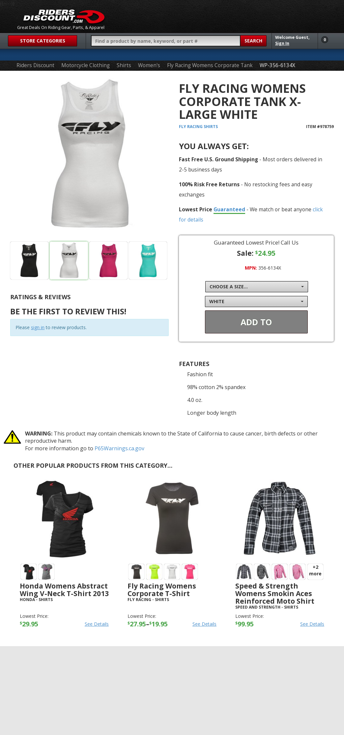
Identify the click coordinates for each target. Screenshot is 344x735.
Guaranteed (229, 209)
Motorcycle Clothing (85, 65)
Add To (256, 322)
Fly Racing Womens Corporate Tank (210, 65)
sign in (37, 327)
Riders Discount (35, 65)
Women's (149, 65)
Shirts (124, 65)
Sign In (282, 43)
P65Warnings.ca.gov (119, 448)
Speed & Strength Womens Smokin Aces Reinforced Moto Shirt (274, 593)
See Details (97, 624)
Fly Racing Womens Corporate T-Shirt (162, 589)
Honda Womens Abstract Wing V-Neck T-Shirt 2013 (64, 589)
